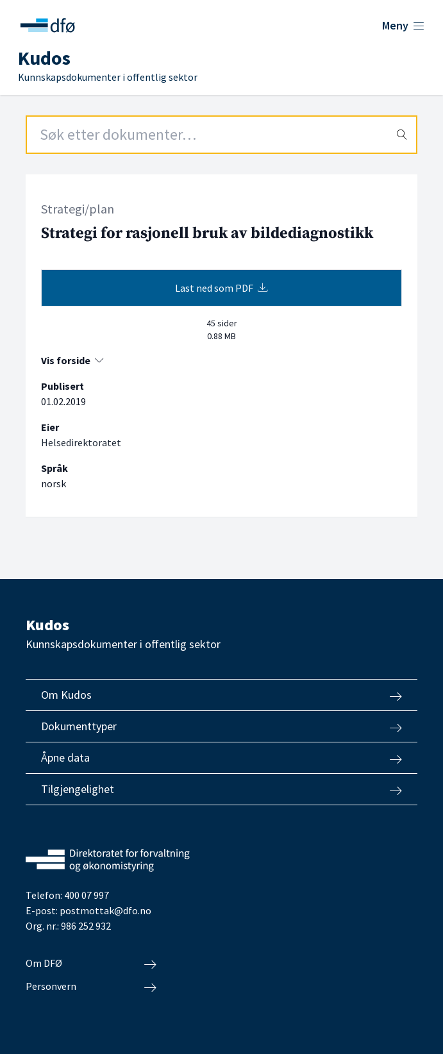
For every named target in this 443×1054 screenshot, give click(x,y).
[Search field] (221, 134)
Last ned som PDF (221, 287)
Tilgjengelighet (221, 789)
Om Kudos (221, 695)
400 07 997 (86, 895)
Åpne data (221, 757)
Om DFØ (91, 964)
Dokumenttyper (221, 726)
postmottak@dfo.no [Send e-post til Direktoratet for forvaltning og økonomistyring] (105, 910)
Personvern (91, 987)
